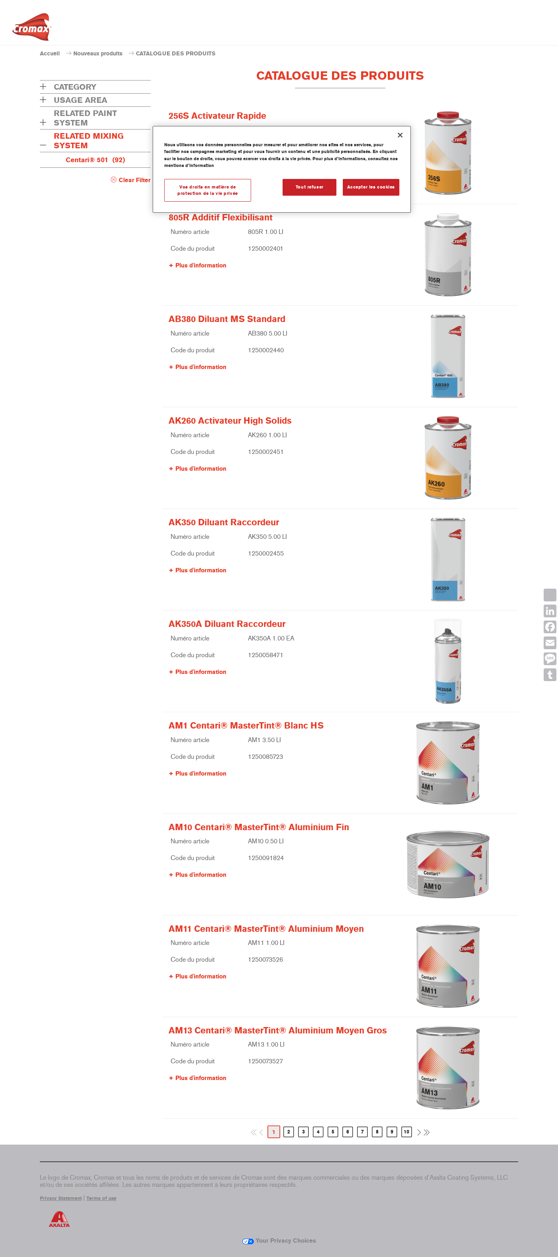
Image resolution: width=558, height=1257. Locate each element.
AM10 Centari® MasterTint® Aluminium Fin (259, 827)
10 (406, 1132)
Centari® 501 (95, 160)
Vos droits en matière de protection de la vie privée (207, 190)
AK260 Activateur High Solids (230, 421)
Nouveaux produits (97, 53)
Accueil (50, 53)
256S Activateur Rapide (217, 116)
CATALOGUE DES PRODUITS (176, 53)
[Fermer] (400, 135)
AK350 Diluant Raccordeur (224, 522)
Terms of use (101, 1198)
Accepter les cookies (371, 187)
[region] (281, 169)
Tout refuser (310, 187)
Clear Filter (135, 180)
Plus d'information (200, 265)
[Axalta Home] (32, 29)
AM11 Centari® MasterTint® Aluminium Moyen (266, 929)
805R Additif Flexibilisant (221, 217)
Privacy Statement (61, 1198)
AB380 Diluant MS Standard (227, 319)
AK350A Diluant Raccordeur (227, 624)
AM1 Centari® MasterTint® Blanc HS (246, 726)
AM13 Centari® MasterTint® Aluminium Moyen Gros (278, 1030)
